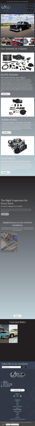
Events (17, 404)
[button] (30, 8)
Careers (17, 403)
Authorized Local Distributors (17, 406)
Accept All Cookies (15, 424)
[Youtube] (14, 396)
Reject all (8, 424)
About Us (17, 401)
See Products (4, 94)
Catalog (17, 414)
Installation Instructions (17, 411)
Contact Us (17, 408)
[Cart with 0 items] (31, 11)
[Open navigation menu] (33, 11)
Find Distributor (16, 390)
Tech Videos (17, 412)
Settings (3, 424)
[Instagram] (20, 396)
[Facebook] (17, 396)
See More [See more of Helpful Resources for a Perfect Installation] (18, 316)
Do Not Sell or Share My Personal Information (17, 419)
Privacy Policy (17, 417)
